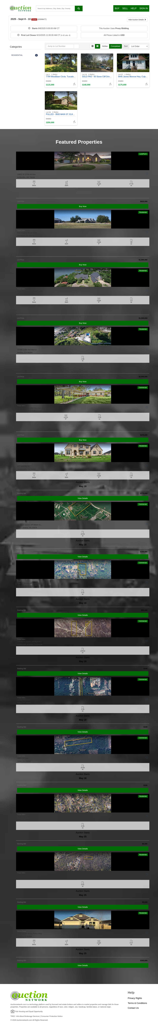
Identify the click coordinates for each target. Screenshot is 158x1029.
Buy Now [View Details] (82, 206)
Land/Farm (143, 154)
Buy (117, 8)
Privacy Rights (135, 998)
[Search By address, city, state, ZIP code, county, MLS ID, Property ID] (79, 8)
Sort (126, 46)
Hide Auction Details (137, 20)
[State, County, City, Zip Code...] (59, 8)
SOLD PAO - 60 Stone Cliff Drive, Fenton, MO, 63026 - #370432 (110, 75)
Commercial (143, 387)
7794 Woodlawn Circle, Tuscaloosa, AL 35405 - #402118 (71, 75)
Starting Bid (21, 493)
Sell (125, 8)
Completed (115, 46)
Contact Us (133, 1008)
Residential (143, 212)
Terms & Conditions (137, 1003)
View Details (83, 498)
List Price (20, 201)
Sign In (143, 8)
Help (134, 8)
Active (105, 46)
